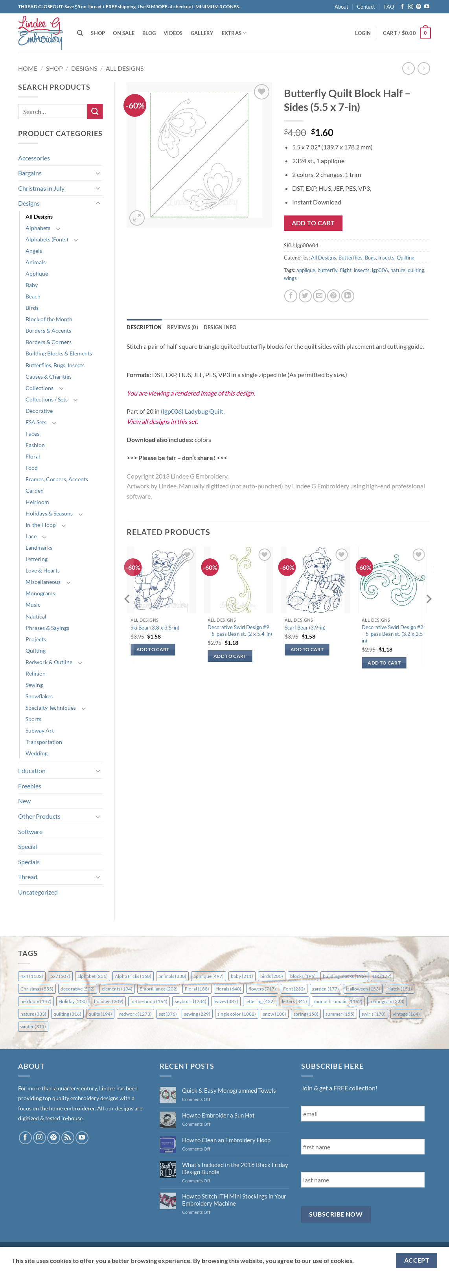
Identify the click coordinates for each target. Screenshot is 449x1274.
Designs (84, 68)
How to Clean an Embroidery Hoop (226, 1139)
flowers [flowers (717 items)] (262, 989)
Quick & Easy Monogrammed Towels (229, 1090)
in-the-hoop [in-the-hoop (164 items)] (149, 1001)
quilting (416, 270)
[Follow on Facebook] (402, 7)
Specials (29, 861)
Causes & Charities (49, 376)
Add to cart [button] (152, 649)
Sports (33, 719)
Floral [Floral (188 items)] (197, 989)
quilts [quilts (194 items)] (100, 1014)
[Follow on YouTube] (426, 7)
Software (30, 831)
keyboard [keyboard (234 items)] (190, 1001)
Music (33, 604)
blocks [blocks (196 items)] (303, 976)
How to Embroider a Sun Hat (218, 1115)
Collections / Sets (47, 399)
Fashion (35, 445)
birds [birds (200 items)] (271, 976)
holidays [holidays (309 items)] (108, 1001)
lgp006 (380, 270)
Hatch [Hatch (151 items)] (399, 989)
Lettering (37, 559)
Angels (34, 250)
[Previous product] (424, 68)
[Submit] (95, 111)
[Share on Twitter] (305, 295)
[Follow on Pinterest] (418, 7)
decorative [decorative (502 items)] (78, 989)
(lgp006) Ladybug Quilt (192, 411)
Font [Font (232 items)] (294, 989)
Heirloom (37, 502)
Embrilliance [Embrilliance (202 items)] (159, 989)
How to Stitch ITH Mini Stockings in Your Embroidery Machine (234, 1200)
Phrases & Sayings (47, 627)
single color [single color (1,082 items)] (236, 1014)
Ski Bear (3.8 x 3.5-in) (155, 627)
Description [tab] (144, 327)
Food (32, 467)
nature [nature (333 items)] (33, 1014)
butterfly (327, 270)
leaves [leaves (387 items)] (225, 1001)
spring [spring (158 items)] (305, 1014)
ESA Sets (36, 422)
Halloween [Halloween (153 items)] (363, 989)
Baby (32, 285)
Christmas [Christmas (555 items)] (36, 989)
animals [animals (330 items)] (172, 976)
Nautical (36, 616)
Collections (39, 388)
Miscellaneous (43, 581)
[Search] (80, 33)
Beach (33, 296)
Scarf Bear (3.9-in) (305, 627)
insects (362, 270)
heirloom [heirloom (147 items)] (36, 1001)
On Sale (123, 33)
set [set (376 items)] (168, 1014)
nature (397, 270)
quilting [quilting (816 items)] (67, 1014)
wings (290, 278)
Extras (234, 33)
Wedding (37, 753)
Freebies (29, 786)
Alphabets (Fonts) (47, 239)
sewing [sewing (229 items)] (197, 1014)
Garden (35, 490)
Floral (33, 456)
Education (32, 770)
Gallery (202, 33)
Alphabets (38, 228)
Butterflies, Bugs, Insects (55, 365)
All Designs (125, 68)
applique (305, 270)
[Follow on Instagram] (410, 7)
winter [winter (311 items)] (33, 1026)
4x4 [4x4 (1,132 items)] (31, 976)
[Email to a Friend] (319, 295)
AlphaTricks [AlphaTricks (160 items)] (133, 976)
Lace (31, 536)
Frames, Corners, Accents (57, 479)
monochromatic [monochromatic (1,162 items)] (338, 1001)
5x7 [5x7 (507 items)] (60, 976)
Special (27, 846)
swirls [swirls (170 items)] (374, 1014)
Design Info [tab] (220, 327)
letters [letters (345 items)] (294, 1001)
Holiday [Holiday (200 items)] (73, 1001)
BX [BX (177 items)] (382, 976)
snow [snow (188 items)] (274, 1014)
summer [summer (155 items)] (340, 1014)
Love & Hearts (43, 570)
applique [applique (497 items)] (208, 976)
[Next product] (408, 68)
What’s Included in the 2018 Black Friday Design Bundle (235, 1168)
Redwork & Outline (49, 662)
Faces (32, 433)
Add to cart (313, 222)
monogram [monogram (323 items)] (387, 1001)
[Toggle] (98, 173)
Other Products (39, 816)
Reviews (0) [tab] (182, 327)
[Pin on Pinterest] (333, 295)
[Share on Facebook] (290, 295)
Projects (36, 639)
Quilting (36, 650)
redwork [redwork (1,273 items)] (135, 1014)
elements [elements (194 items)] (117, 989)
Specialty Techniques (51, 707)
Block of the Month (49, 319)
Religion (36, 673)
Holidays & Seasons (49, 513)
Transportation (44, 741)
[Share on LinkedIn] (347, 295)
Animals (36, 262)
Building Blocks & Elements (59, 353)
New (24, 801)
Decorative (39, 410)
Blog (149, 33)
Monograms (40, 593)
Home (27, 68)
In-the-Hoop (41, 524)
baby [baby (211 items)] (242, 976)
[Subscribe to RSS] (67, 1137)
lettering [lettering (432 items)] (260, 1001)
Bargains (30, 173)
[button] (363, 33)
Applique (37, 273)
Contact (366, 7)
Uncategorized (38, 892)
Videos (173, 33)
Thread (27, 876)
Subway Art (40, 730)
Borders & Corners (49, 342)
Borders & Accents (48, 330)
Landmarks (39, 547)
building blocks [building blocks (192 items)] (344, 976)
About (341, 7)
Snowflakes (39, 696)
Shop (98, 33)
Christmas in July (41, 188)
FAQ (389, 7)
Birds (32, 307)
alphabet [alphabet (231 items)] (92, 976)
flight (345, 270)
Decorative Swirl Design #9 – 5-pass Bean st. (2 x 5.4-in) (240, 630)
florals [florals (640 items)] (228, 989)
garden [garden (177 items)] (325, 989)
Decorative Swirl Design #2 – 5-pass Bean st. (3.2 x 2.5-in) (393, 634)
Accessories (34, 158)
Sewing (34, 684)
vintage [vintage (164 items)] (406, 1014)
